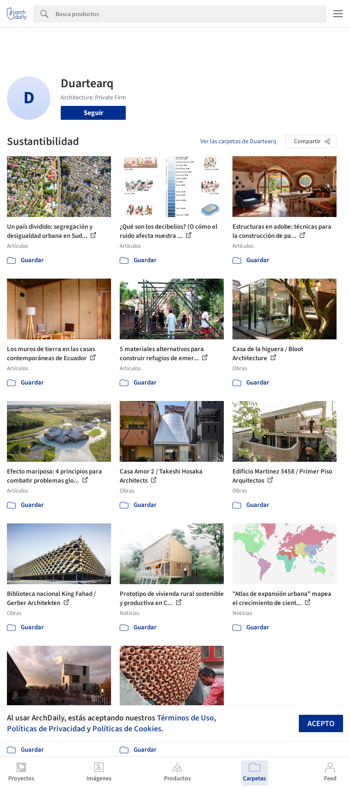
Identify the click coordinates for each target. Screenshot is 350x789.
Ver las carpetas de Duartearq (238, 141)
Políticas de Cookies (126, 728)
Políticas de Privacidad (46, 728)
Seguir (93, 113)
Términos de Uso (185, 717)
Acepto (320, 723)
